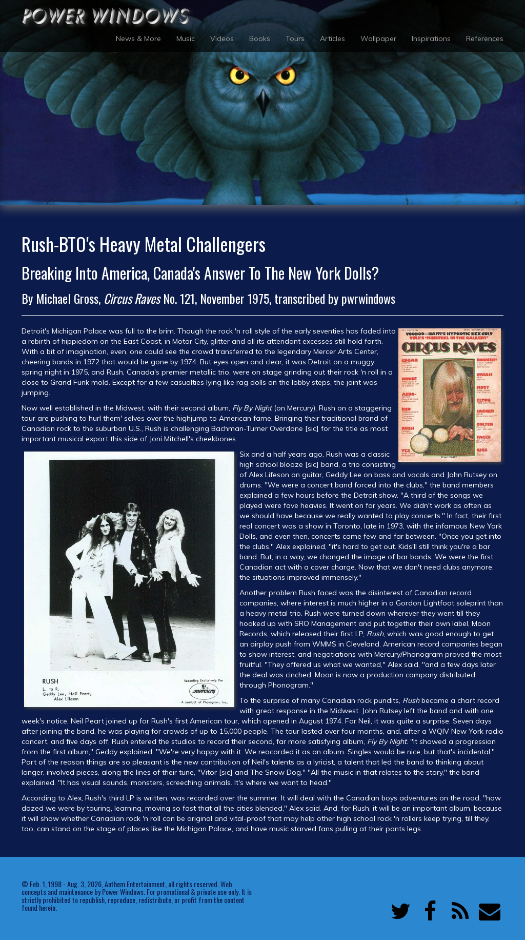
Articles (332, 38)
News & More (138, 38)
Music (185, 38)
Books (259, 38)
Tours (295, 38)
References (484, 38)
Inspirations (431, 38)
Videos (222, 38)
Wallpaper (378, 38)
